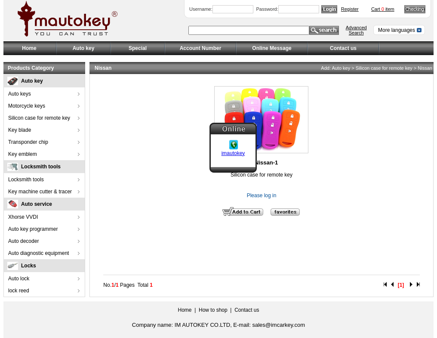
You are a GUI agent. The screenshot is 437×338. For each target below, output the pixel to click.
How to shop (213, 310)
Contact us (343, 48)
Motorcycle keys (26, 106)
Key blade (19, 130)
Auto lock (18, 279)
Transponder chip (28, 142)
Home (29, 48)
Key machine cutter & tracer (40, 192)
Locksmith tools (41, 167)
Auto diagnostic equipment (38, 253)
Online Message (271, 48)
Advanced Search (356, 30)
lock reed (18, 291)
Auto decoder (23, 241)
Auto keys (19, 94)
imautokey (233, 153)
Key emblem (22, 154)
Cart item (382, 9)
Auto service (36, 204)
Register (350, 9)
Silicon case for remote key (39, 118)
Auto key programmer (33, 229)
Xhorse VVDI (23, 217)
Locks (28, 266)
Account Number (201, 48)
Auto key (32, 81)
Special (138, 48)
